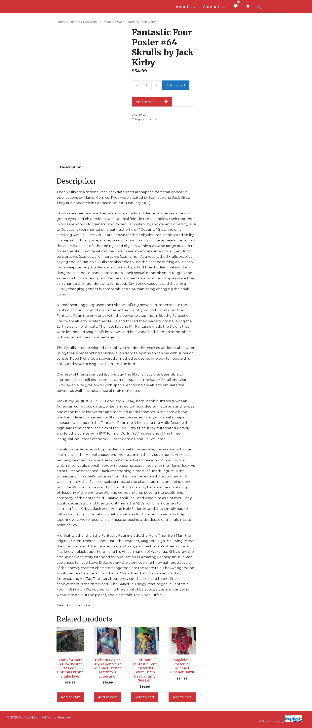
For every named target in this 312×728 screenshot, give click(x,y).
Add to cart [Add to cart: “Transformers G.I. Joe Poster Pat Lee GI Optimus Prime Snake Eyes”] (70, 697)
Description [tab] (70, 167)
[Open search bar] (259, 7)
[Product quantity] (147, 85)
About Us (185, 6)
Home (61, 22)
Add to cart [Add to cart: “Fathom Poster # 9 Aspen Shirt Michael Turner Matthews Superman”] (107, 697)
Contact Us (214, 6)
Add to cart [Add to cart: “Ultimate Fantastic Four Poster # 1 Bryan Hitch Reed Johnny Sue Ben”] (144, 697)
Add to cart (175, 85)
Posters (74, 22)
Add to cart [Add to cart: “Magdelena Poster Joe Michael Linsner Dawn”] (182, 697)
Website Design (269, 721)
